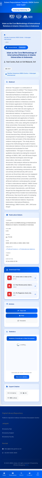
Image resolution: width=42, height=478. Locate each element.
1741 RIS (23, 393)
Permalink (22, 320)
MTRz (27, 465)
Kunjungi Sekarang (21, 10)
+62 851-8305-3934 (9, 453)
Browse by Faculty (8, 437)
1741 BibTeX (11, 393)
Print (21, 315)
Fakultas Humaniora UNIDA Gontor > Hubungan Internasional (21, 74)
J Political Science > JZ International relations (20, 249)
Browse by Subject (8, 433)
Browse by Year (7, 429)
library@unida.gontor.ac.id (11, 449)
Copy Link (21, 310)
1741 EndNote (12, 398)
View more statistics (21, 377)
